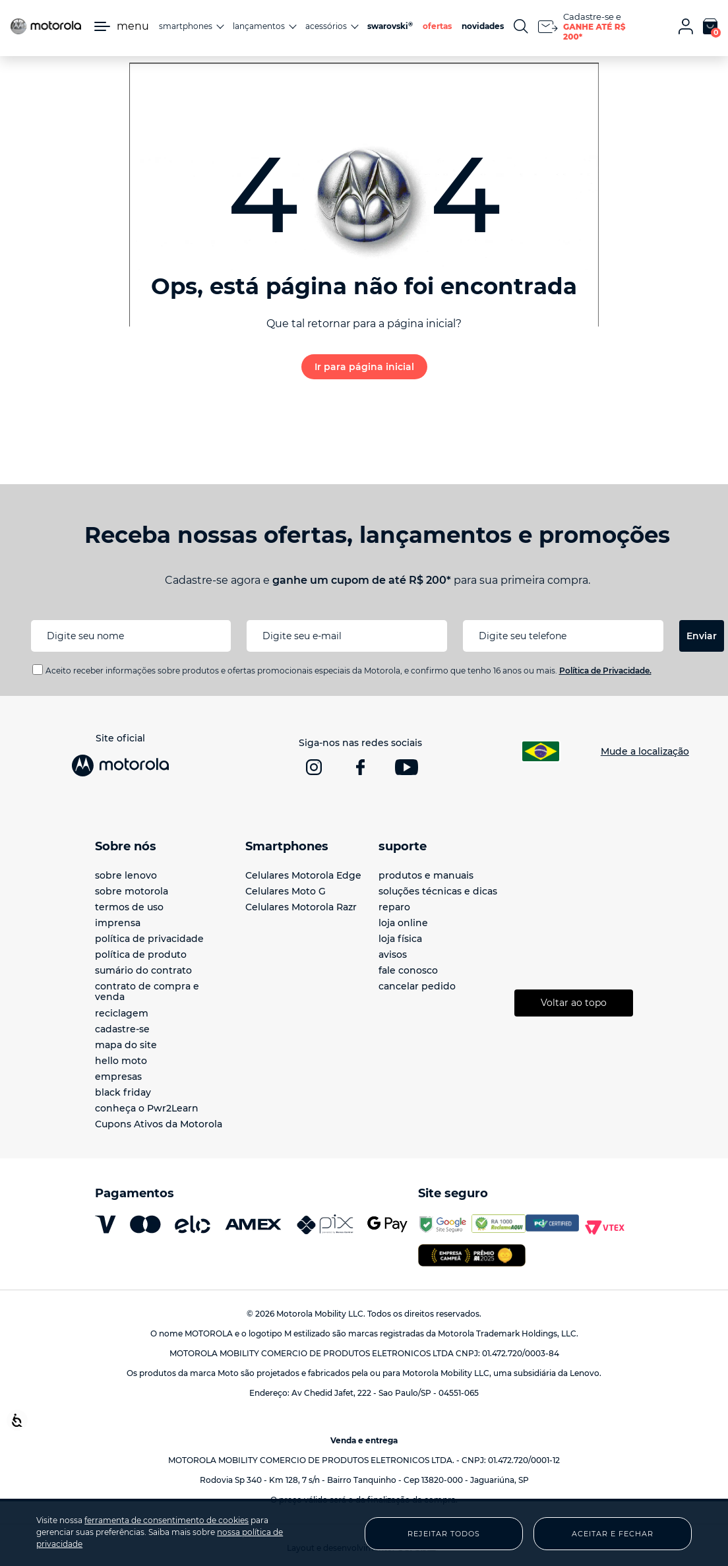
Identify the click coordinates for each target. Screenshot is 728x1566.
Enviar (701, 636)
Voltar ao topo (574, 1003)
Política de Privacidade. (605, 670)
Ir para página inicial (364, 367)
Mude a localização (645, 751)
